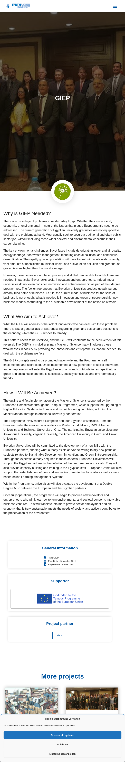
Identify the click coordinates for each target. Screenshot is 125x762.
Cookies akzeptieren (62, 735)
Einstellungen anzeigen (62, 753)
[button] (115, 6)
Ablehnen (62, 744)
